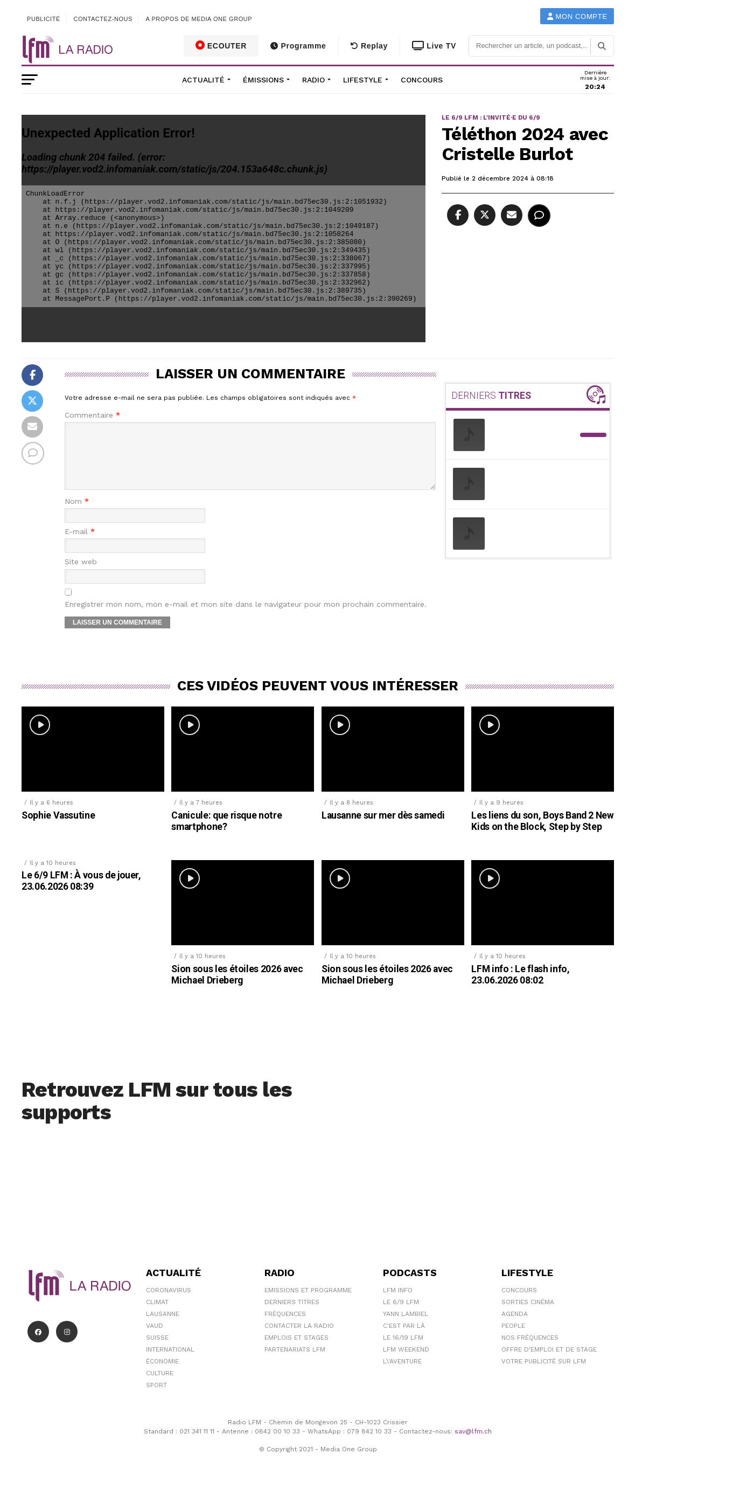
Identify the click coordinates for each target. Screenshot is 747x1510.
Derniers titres (291, 1315)
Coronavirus (168, 1303)
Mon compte (577, 16)
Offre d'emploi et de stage (549, 1362)
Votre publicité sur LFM (543, 1374)
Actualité (203, 79)
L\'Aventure (402, 1374)
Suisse (157, 1350)
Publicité (43, 19)
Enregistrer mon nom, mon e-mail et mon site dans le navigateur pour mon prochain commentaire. (246, 617)
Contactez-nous (102, 19)
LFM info (398, 1303)
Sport (156, 1398)
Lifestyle (362, 79)
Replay (369, 45)
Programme (298, 45)
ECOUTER (221, 45)
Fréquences (285, 1327)
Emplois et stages (296, 1350)
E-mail (80, 545)
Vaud (154, 1338)
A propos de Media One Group (199, 19)
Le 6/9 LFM (401, 1315)
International (170, 1362)
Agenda (514, 1327)
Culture (159, 1386)
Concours (422, 79)
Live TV (434, 45)
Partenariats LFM (294, 1362)
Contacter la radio (299, 1338)
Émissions (263, 79)
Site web (81, 575)
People (513, 1338)
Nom (77, 514)
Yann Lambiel (405, 1327)
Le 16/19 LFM (403, 1350)
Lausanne (162, 1327)
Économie (162, 1374)
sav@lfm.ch (473, 1444)
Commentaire (92, 415)
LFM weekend (406, 1362)
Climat (157, 1315)
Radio (313, 79)
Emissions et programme (308, 1303)
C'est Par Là (404, 1338)
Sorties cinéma (527, 1315)
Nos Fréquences (529, 1350)
